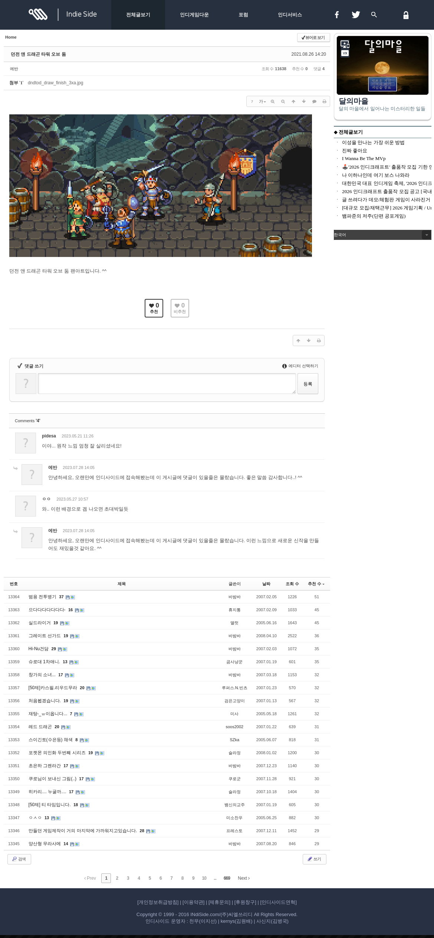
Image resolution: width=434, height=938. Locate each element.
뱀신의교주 (234, 804)
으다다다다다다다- (48, 609)
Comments (27, 420)
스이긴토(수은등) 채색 (51, 739)
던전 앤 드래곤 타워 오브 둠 (38, 54)
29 (54, 648)
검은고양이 (234, 700)
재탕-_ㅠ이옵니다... (49, 713)
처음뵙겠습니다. (45, 700)
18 (75, 804)
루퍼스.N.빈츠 (234, 687)
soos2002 (234, 726)
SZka (234, 739)
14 (65, 843)
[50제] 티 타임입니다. (50, 804)
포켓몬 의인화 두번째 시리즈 (58, 752)
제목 (122, 584)
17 (60, 674)
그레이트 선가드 (45, 635)
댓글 (313, 500)
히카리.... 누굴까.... (48, 791)
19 (55, 623)
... (215, 878)
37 (61, 597)
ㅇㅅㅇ (36, 817)
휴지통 (234, 610)
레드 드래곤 (41, 726)
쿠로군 (234, 778)
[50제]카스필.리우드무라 (54, 687)
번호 (14, 584)
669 (227, 878)
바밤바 (234, 597)
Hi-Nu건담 (39, 648)
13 (65, 661)
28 (142, 830)
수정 (279, 500)
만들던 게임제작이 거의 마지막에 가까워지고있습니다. (83, 830)
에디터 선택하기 (300, 366)
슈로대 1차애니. (45, 661)
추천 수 (316, 584)
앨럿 (234, 623)
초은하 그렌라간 (45, 765)
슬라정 (234, 752)
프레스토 (234, 830)
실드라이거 (40, 622)
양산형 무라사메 (45, 843)
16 (70, 610)
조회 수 (292, 584)
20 (82, 687)
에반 (14, 68)
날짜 (266, 584)
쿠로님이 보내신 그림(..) (53, 778)
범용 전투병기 (43, 596)
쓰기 (314, 859)
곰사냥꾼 (234, 661)
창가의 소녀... (43, 674)
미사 (234, 713)
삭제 (296, 500)
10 (204, 878)
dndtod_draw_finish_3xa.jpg (55, 82)
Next (244, 878)
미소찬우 (234, 817)
